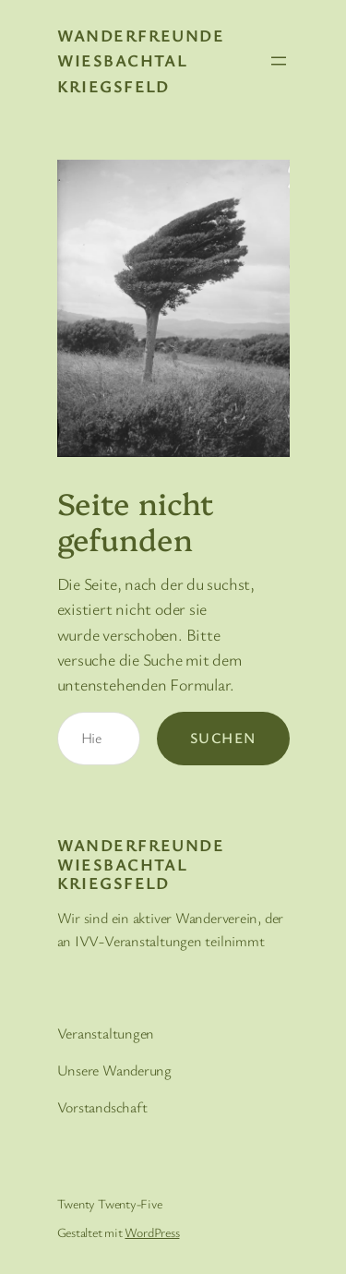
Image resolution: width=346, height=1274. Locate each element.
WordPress (152, 1232)
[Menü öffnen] (279, 61)
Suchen (223, 737)
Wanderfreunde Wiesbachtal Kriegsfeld (141, 60)
